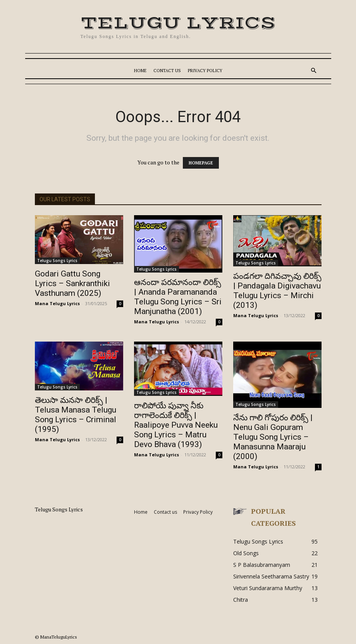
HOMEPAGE (201, 163)
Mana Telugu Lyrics (57, 303)
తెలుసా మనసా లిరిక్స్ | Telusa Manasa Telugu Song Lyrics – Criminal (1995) (75, 414)
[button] (314, 71)
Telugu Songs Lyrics (57, 260)
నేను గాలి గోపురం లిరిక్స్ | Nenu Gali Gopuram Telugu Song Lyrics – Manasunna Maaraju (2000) (273, 437)
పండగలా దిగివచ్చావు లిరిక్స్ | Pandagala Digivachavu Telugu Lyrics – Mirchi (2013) (277, 290)
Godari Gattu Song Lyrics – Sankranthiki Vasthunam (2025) (72, 283)
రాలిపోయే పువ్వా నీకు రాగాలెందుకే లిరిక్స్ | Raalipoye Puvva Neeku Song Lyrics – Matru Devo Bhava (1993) (176, 425)
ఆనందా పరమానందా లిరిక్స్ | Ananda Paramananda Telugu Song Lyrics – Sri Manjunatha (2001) (178, 297)
